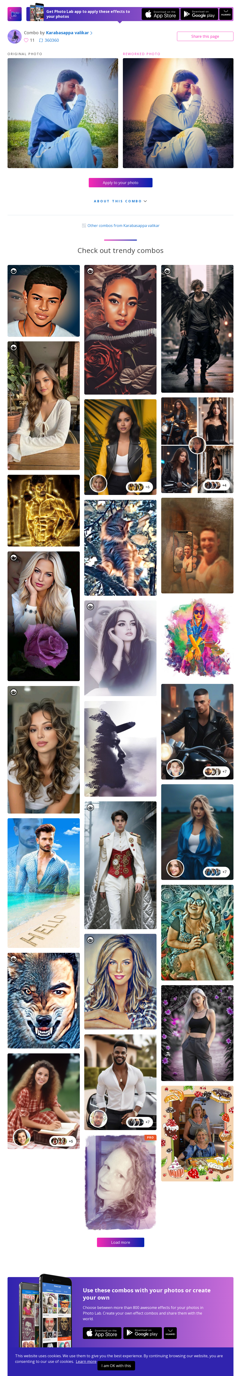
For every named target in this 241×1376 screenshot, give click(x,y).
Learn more (86, 1361)
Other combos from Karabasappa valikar (120, 225)
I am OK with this (116, 1365)
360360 (49, 40)
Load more (120, 1242)
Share (205, 36)
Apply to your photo (120, 182)
